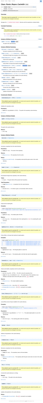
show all (34, 6)
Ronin (6, 0)
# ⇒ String (6, 41)
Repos (9, 0)
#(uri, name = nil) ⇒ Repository (13, 69)
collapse (40, 25)
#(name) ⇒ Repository (8, 49)
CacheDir (19, 98)
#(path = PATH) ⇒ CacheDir (12, 65)
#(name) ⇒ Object (8, 81)
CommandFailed (7, 285)
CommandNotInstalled (8, 287)
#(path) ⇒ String (9, 57)
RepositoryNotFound (8, 159)
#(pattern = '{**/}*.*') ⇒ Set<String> (15, 73)
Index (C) (2, 0)
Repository (11, 138)
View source (3, 112)
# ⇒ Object (6, 77)
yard (26, 401)
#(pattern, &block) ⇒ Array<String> (13, 61)
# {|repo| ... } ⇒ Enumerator (11, 53)
